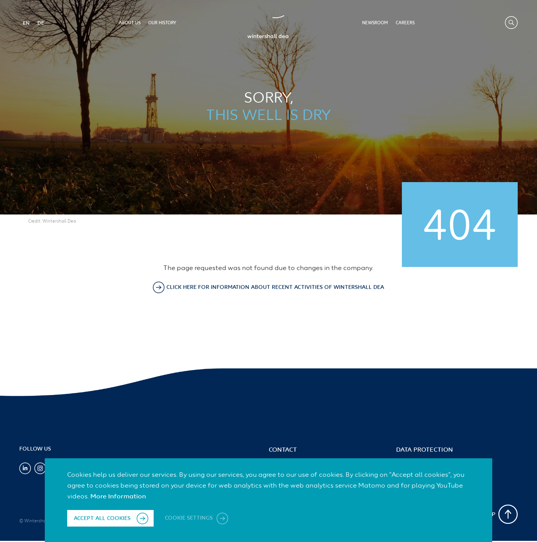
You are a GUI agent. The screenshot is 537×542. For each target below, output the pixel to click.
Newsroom (375, 23)
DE (40, 22)
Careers (405, 23)
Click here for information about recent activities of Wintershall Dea (275, 287)
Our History (162, 23)
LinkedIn (25, 468)
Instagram (40, 468)
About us (130, 23)
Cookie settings (189, 518)
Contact (283, 450)
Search (511, 22)
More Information (118, 496)
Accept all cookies (102, 518)
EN (25, 22)
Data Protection (424, 450)
